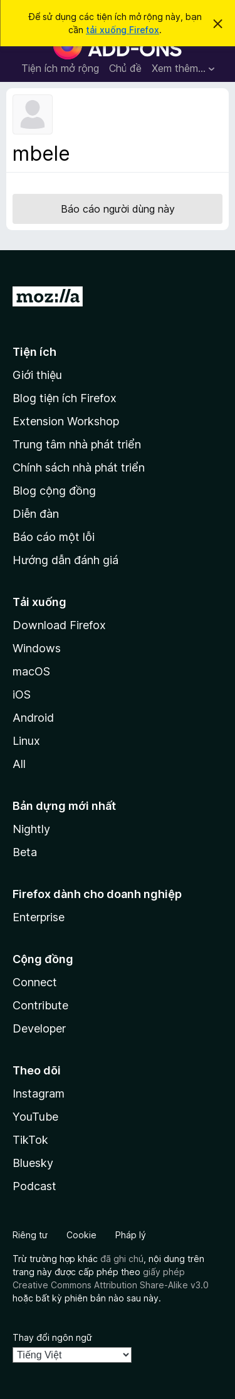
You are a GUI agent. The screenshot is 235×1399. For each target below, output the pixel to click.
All (19, 763)
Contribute (40, 1005)
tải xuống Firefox (122, 29)
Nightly (31, 829)
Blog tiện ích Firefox (65, 398)
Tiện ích (34, 351)
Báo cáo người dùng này (118, 209)
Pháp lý (130, 1235)
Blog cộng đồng (54, 490)
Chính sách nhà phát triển (79, 467)
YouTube (35, 1116)
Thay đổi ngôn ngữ (52, 1337)
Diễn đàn (36, 513)
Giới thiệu (37, 374)
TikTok (30, 1139)
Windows (37, 648)
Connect (35, 982)
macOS (31, 671)
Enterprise (39, 917)
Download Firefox (59, 625)
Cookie (81, 1235)
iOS (22, 694)
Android (33, 717)
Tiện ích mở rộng (60, 68)
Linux (26, 740)
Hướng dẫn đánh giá (65, 560)
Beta (25, 852)
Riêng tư (30, 1235)
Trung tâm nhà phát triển (77, 444)
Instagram (39, 1093)
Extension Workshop (66, 421)
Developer (39, 1028)
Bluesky (33, 1162)
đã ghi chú (122, 1258)
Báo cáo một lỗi (54, 536)
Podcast (34, 1186)
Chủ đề (125, 68)
